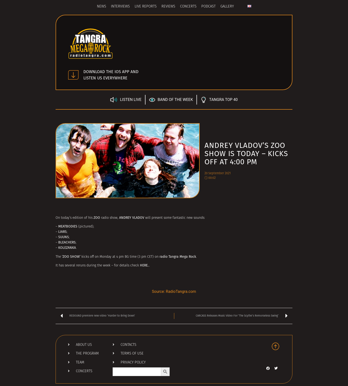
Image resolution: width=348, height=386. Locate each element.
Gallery (227, 6)
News (101, 6)
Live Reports (146, 6)
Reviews (168, 6)
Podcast (208, 6)
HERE (144, 265)
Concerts (188, 6)
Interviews (120, 6)
